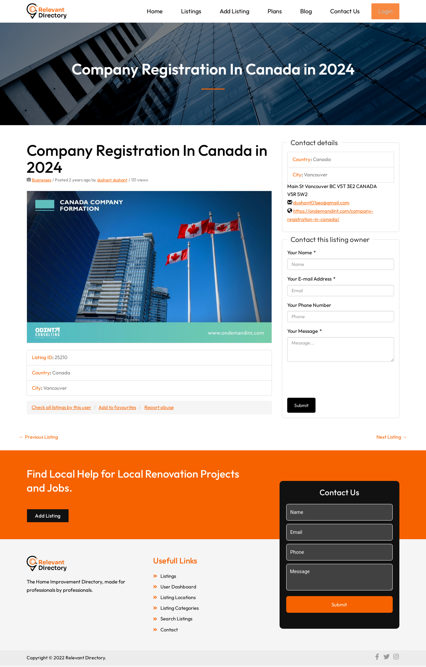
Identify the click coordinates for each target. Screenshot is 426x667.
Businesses (42, 180)
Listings (190, 11)
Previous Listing (39, 437)
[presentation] (337, 380)
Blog (305, 11)
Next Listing (391, 437)
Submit (301, 406)
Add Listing (234, 11)
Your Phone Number (309, 306)
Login (385, 11)
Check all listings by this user (62, 408)
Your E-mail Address (311, 279)
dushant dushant (113, 180)
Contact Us (344, 11)
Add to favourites (119, 408)
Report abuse (161, 408)
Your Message (304, 332)
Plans (274, 11)
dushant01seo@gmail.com (321, 203)
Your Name (301, 253)
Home (154, 11)
